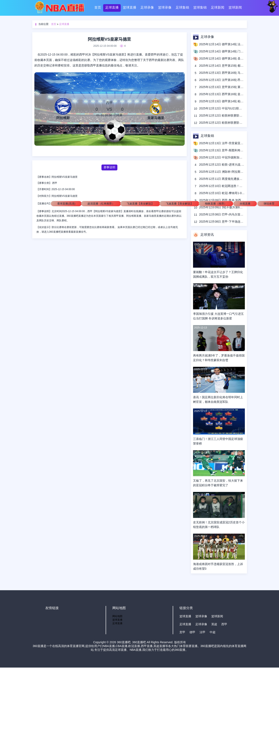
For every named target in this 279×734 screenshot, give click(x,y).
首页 (97, 7)
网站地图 (117, 616)
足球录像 (147, 7)
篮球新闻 (235, 7)
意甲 (182, 632)
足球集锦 (182, 7)
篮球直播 (129, 7)
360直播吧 (123, 642)
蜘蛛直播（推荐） (216, 203)
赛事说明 (109, 167)
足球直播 (112, 7)
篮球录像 (164, 7)
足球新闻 (217, 7)
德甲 (192, 632)
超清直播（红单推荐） (101, 203)
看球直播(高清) (66, 203)
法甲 (202, 632)
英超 (214, 624)
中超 (212, 632)
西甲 (54, 183)
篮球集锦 (200, 7)
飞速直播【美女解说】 (140, 203)
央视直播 (245, 203)
